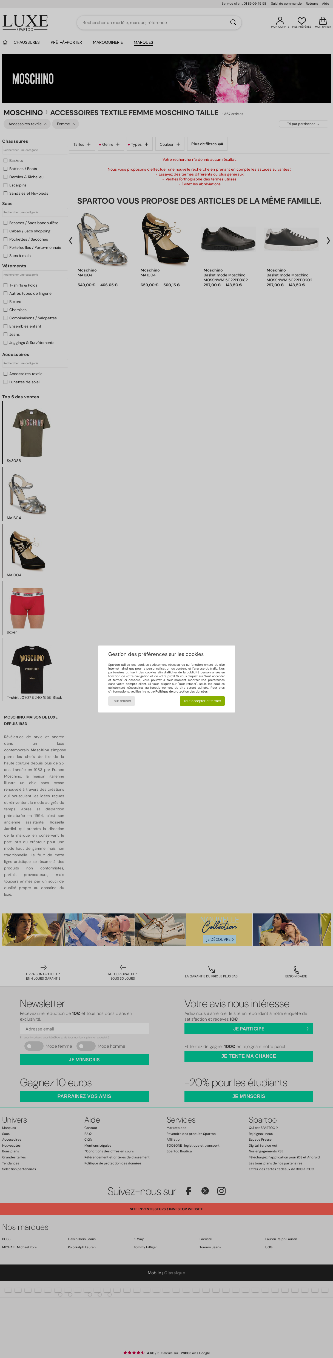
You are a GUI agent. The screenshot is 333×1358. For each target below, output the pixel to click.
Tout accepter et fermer (202, 701)
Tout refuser (121, 701)
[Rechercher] (233, 23)
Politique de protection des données (181, 691)
